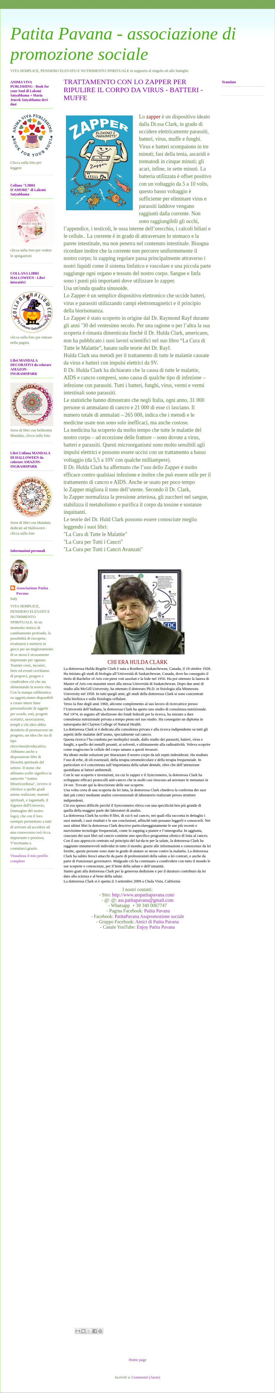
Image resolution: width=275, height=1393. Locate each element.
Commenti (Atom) (146, 1377)
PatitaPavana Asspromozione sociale (149, 916)
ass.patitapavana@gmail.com (145, 900)
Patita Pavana (157, 910)
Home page (137, 1359)
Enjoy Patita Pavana (156, 927)
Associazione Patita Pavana (32, 591)
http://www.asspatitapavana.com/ (144, 894)
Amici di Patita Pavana (157, 921)
